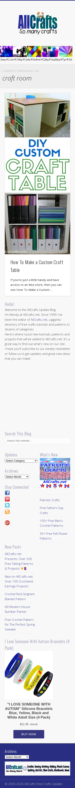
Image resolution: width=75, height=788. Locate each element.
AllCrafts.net (39, 320)
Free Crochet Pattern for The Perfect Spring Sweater (20, 624)
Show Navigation (61, 36)
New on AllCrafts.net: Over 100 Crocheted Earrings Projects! (19, 581)
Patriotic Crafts (50, 500)
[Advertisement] (38, 396)
